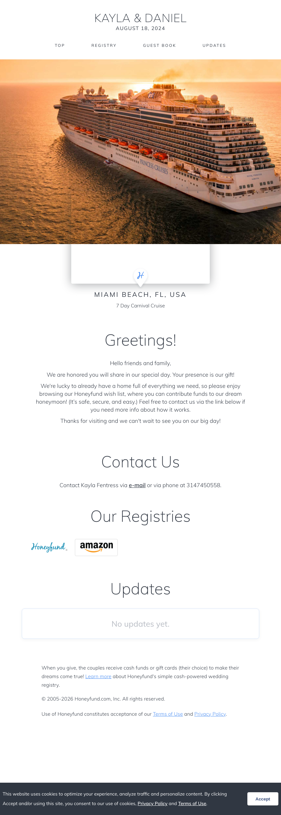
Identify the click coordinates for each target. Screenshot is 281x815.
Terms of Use (168, 714)
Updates (214, 45)
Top (60, 45)
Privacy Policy (210, 714)
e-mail (137, 485)
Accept (263, 799)
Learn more (98, 676)
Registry (103, 45)
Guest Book (159, 45)
